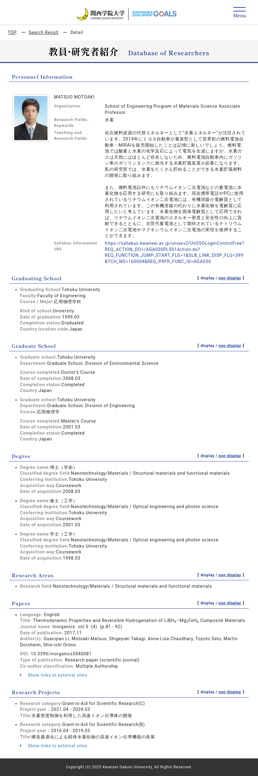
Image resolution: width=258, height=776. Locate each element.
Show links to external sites (53, 675)
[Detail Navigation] (240, 13)
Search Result (43, 32)
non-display (230, 278)
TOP (12, 32)
